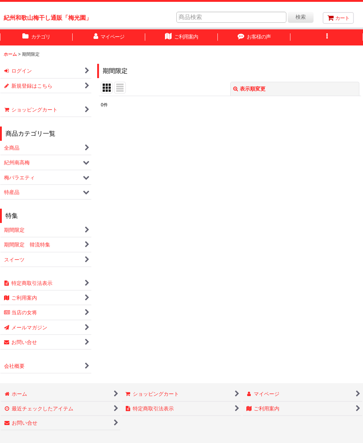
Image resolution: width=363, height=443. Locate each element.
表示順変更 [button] (249, 89)
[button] (326, 37)
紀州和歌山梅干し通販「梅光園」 (48, 17)
